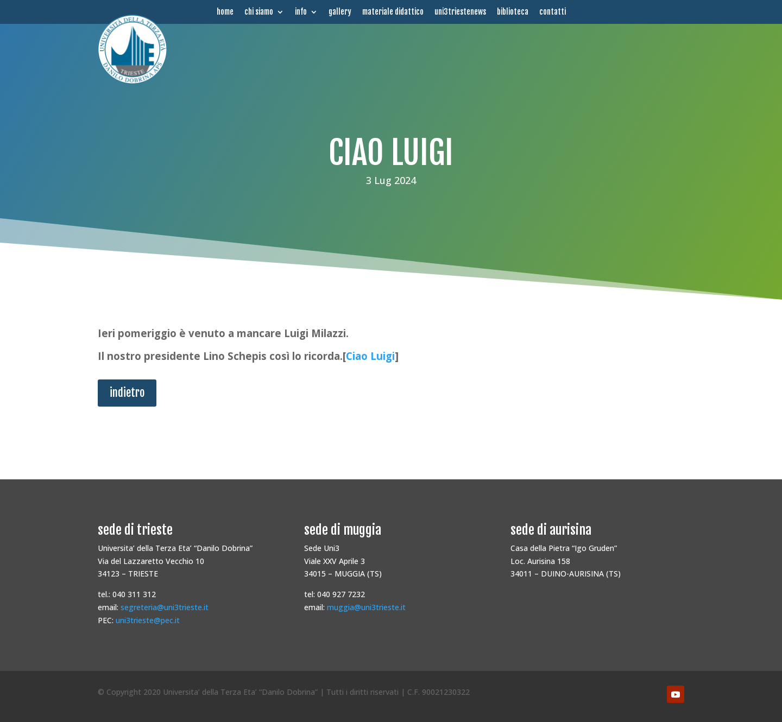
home (225, 12)
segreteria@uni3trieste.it (165, 607)
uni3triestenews (460, 12)
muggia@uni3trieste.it (366, 607)
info (301, 12)
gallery (340, 12)
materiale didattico (393, 12)
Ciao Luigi (370, 356)
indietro (127, 393)
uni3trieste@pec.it (148, 620)
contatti (552, 12)
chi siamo (258, 12)
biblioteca (512, 12)
